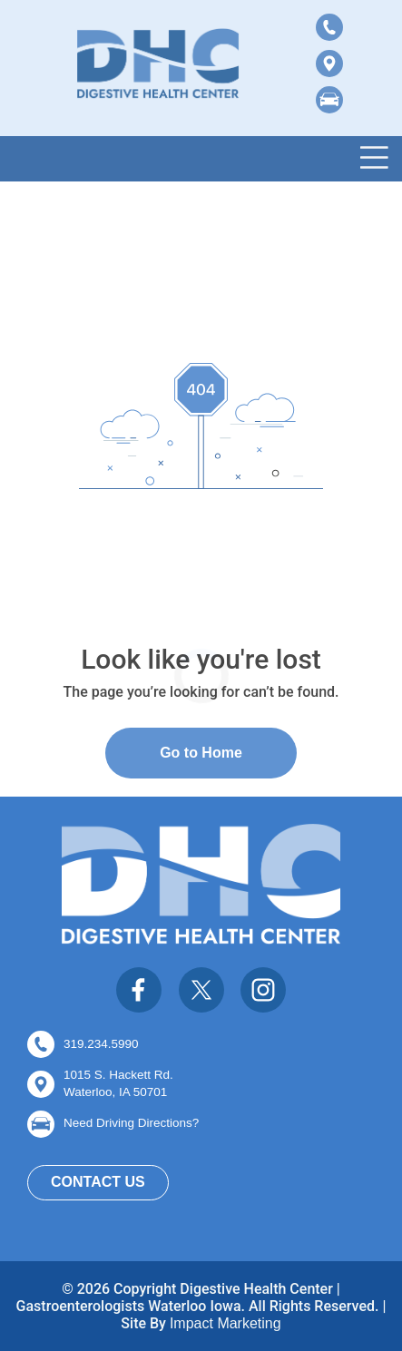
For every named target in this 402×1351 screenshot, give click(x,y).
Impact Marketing (225, 1323)
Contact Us (98, 1181)
